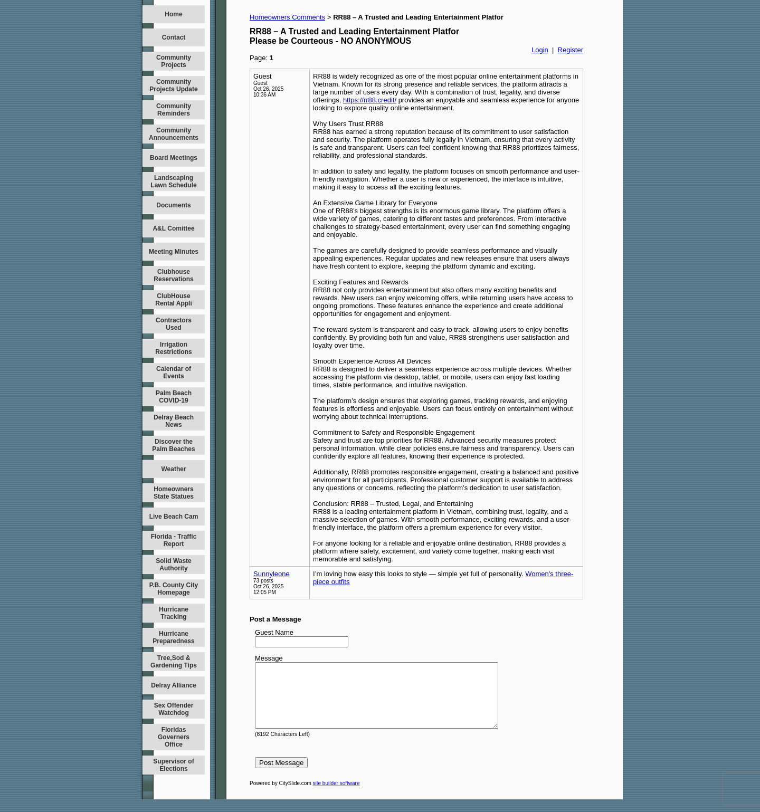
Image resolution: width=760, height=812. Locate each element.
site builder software (336, 796)
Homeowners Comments (287, 17)
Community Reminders (173, 109)
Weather (173, 469)
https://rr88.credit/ (369, 100)
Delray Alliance (173, 685)
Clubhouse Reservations (173, 275)
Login (539, 50)
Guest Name (274, 632)
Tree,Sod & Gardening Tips (173, 661)
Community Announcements (173, 134)
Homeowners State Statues (174, 492)
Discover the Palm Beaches (173, 445)
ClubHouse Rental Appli (173, 299)
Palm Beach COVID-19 (174, 396)
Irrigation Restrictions (173, 348)
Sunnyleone (271, 574)
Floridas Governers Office (173, 737)
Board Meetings (173, 157)
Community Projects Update (173, 85)
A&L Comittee (173, 228)
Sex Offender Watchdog (174, 709)
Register (570, 50)
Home (173, 14)
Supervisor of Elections (173, 765)
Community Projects (173, 61)
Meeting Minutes (173, 251)
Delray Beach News (174, 421)
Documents (173, 205)
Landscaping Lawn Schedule (173, 181)
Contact (174, 37)
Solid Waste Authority (174, 564)
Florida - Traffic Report (174, 540)
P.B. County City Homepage (173, 588)
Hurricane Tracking (173, 613)
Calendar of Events (173, 372)
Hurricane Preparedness (173, 637)
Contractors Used (174, 324)
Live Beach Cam (173, 516)
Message (269, 658)
